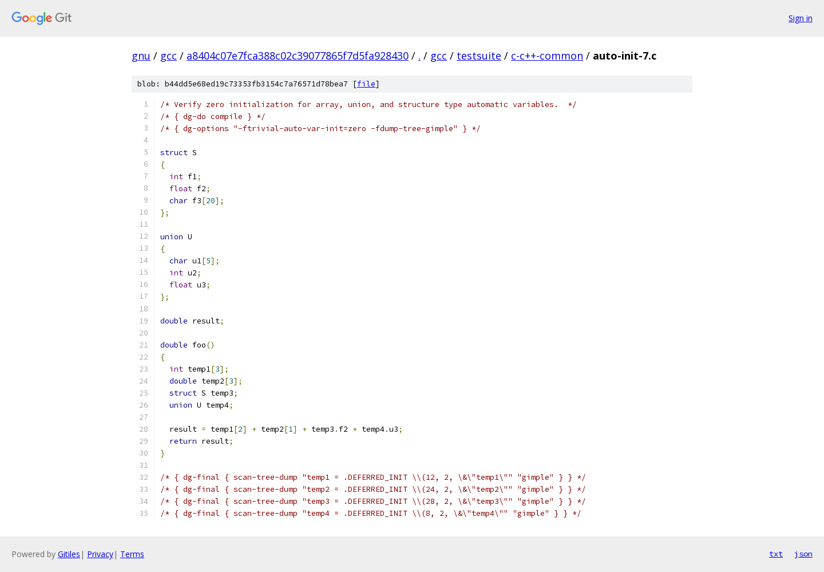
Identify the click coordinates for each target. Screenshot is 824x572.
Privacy (100, 554)
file (366, 84)
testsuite (479, 55)
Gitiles (69, 554)
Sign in (801, 18)
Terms (132, 554)
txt (776, 554)
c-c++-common (547, 55)
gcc (168, 55)
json (803, 554)
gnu (141, 55)
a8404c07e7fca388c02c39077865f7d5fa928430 (298, 55)
